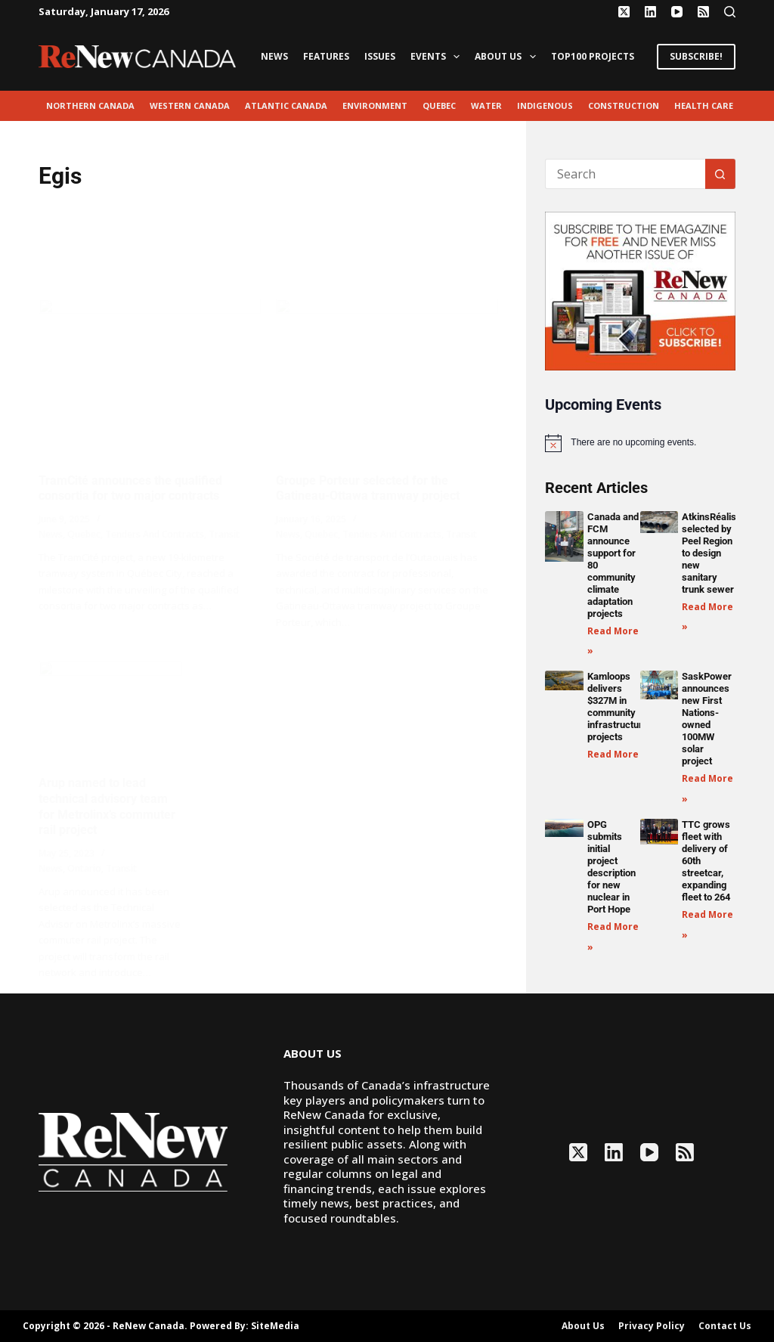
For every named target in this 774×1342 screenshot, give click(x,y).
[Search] (729, 11)
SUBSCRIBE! (696, 56)
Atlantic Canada (286, 105)
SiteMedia (275, 1325)
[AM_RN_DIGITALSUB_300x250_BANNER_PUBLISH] (640, 289)
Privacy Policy (651, 1326)
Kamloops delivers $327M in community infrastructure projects (617, 706)
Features (326, 56)
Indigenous (545, 105)
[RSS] (703, 11)
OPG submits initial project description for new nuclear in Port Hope (611, 867)
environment (374, 105)
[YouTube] (677, 11)
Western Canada (190, 105)
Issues (379, 56)
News (274, 56)
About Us (508, 57)
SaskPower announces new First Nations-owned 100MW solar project (707, 719)
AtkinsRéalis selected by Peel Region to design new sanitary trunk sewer (709, 553)
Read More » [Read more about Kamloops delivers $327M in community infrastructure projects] (617, 754)
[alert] (640, 443)
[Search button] (720, 174)
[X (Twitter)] (624, 11)
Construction (623, 105)
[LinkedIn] (650, 11)
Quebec (439, 105)
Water (486, 105)
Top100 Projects (592, 56)
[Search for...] (624, 174)
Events (438, 57)
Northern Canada (90, 105)
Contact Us (724, 1326)
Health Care (703, 105)
